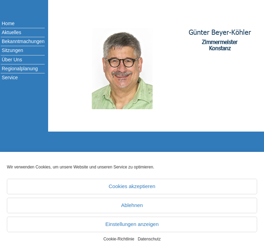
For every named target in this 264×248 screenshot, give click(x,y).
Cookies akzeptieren (132, 186)
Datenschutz (149, 239)
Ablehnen (132, 205)
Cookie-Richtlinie (118, 239)
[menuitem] (17, 23)
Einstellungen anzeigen (131, 224)
